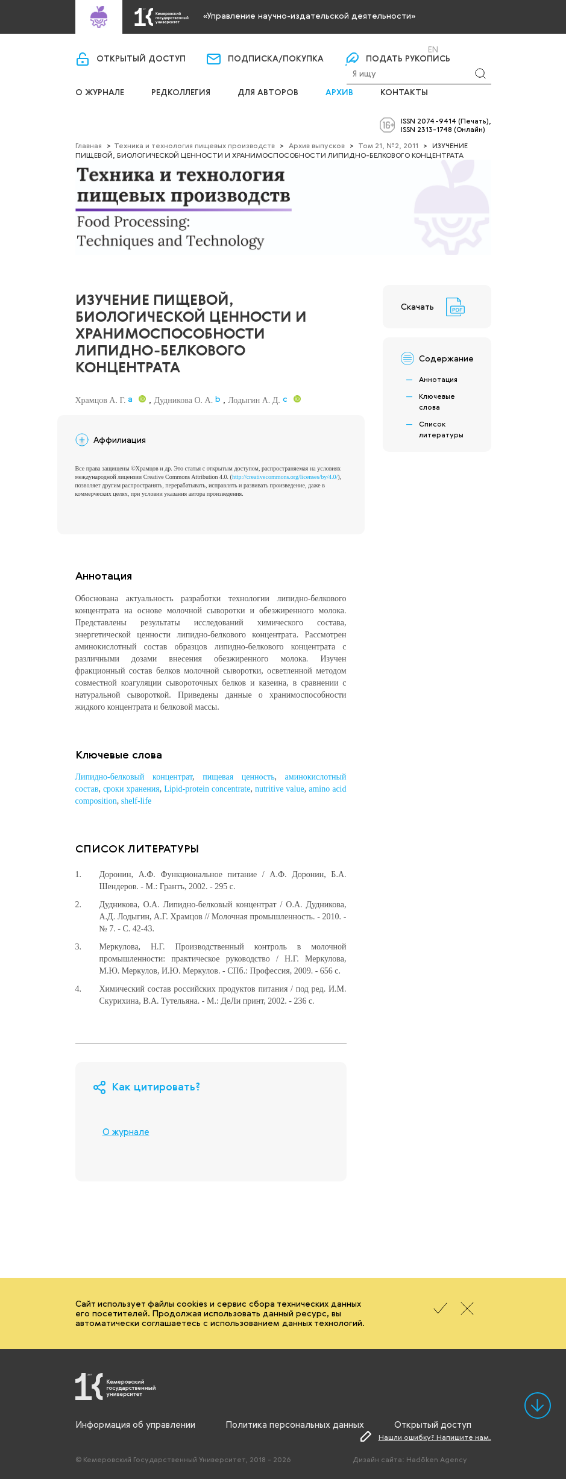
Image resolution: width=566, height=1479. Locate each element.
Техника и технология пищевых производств (194, 145)
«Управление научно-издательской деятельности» (309, 15)
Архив (339, 93)
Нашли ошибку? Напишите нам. (435, 1437)
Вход (377, 49)
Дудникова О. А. (183, 400)
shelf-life (136, 800)
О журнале (99, 93)
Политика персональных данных (294, 1424)
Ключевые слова (437, 401)
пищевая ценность (238, 776)
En (433, 49)
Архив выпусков (317, 145)
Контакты (404, 93)
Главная (88, 145)
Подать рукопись (408, 59)
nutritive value (279, 788)
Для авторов (267, 93)
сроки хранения (131, 788)
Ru (417, 49)
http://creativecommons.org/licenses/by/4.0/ (285, 477)
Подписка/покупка (276, 59)
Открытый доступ (141, 59)
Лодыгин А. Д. (254, 400)
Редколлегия (180, 93)
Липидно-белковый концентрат (134, 776)
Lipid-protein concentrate (207, 788)
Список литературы (441, 429)
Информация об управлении (135, 1424)
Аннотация (438, 379)
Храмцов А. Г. (100, 400)
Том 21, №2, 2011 (388, 145)
